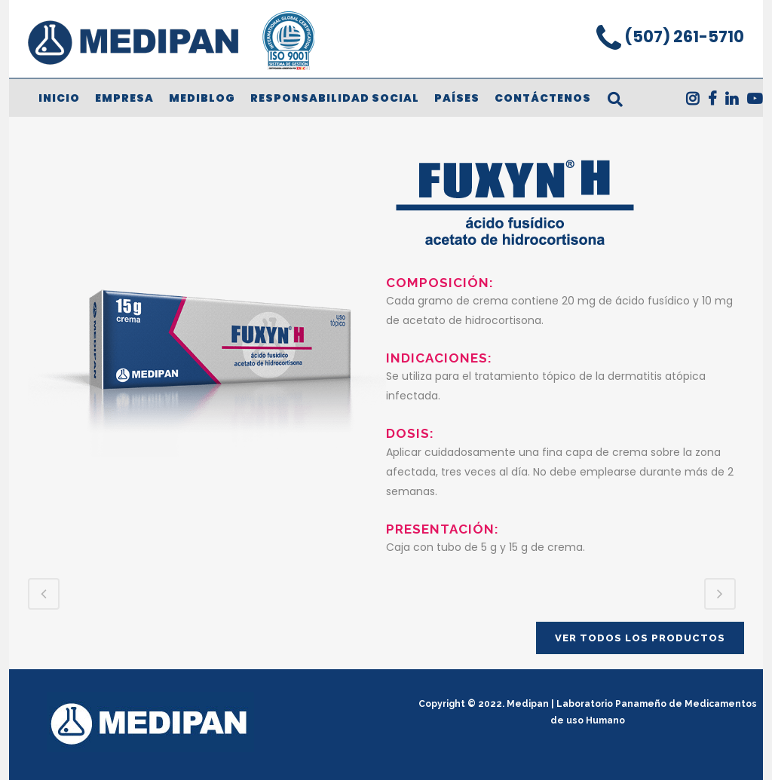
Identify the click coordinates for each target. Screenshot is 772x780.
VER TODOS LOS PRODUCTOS (640, 638)
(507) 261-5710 (682, 36)
